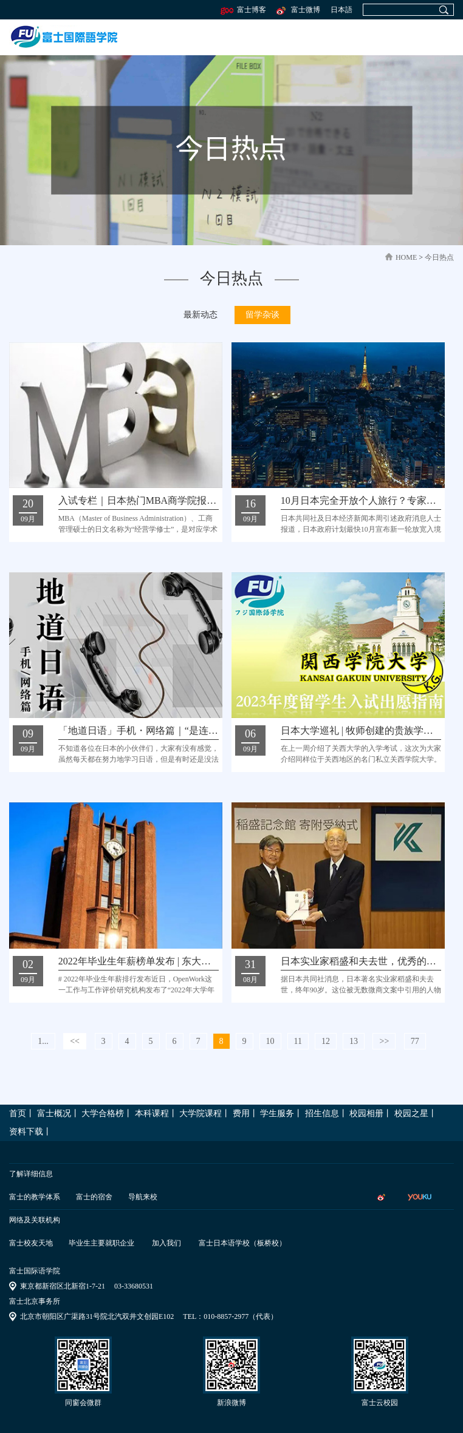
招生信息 (322, 1113)
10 (270, 1041)
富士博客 (243, 9)
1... (43, 1041)
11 (298, 1041)
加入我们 (166, 1243)
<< (75, 1041)
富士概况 (54, 1113)
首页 (17, 1113)
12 (325, 1041)
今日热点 (439, 257)
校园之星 (411, 1113)
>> (384, 1041)
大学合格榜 (102, 1113)
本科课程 (152, 1113)
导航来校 (142, 1197)
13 (353, 1041)
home (406, 257)
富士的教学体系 (34, 1197)
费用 (241, 1113)
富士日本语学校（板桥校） (242, 1243)
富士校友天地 (31, 1243)
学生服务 (277, 1113)
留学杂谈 (262, 314)
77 (415, 1041)
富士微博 (297, 9)
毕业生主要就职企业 (101, 1243)
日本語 (341, 9)
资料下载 (26, 1131)
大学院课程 (200, 1113)
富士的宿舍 (94, 1197)
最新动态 (200, 314)
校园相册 (366, 1113)
